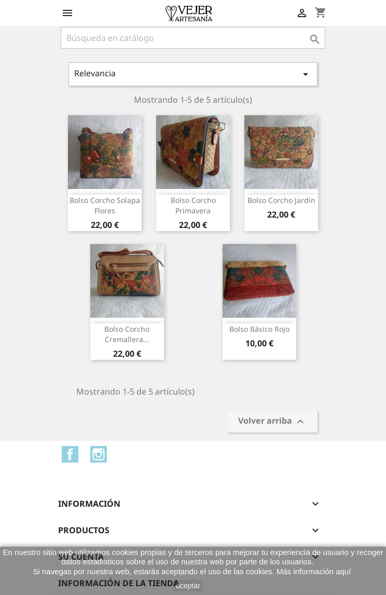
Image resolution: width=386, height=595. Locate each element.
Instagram (98, 454)
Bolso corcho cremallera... (126, 334)
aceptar (188, 586)
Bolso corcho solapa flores (105, 205)
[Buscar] (193, 38)
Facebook (70, 454)
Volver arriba (272, 421)
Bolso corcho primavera (193, 205)
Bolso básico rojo (259, 329)
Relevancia (193, 73)
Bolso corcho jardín (281, 200)
